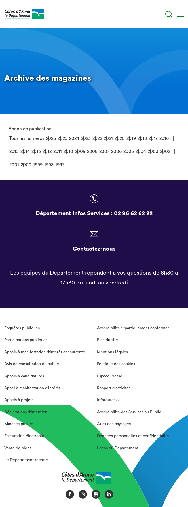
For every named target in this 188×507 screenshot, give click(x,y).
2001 (14, 164)
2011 (57, 151)
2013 (36, 151)
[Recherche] (168, 14)
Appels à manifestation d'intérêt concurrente (44, 352)
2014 (25, 151)
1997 (59, 164)
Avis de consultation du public (31, 364)
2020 (120, 138)
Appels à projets (18, 400)
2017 (153, 138)
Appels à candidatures (24, 376)
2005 (128, 151)
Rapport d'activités (113, 388)
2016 (164, 138)
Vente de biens (17, 448)
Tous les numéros (26, 138)
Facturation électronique (26, 436)
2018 (142, 138)
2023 (86, 138)
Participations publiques (25, 340)
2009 (80, 151)
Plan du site (107, 340)
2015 (14, 151)
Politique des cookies (116, 364)
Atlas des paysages (114, 424)
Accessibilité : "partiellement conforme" (133, 328)
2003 (153, 151)
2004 (141, 151)
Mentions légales (112, 352)
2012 (47, 151)
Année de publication (30, 129)
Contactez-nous (94, 249)
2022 (97, 138)
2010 (68, 151)
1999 (38, 164)
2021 (108, 138)
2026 (51, 138)
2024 (74, 138)
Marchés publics (18, 424)
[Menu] (180, 14)
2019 (131, 138)
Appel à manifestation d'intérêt (32, 388)
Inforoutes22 (108, 400)
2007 (104, 151)
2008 (92, 151)
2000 (26, 164)
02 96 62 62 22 (133, 213)
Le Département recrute (26, 460)
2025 (62, 138)
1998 (49, 164)
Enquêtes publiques (22, 328)
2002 (165, 151)
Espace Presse (109, 376)
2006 (116, 151)
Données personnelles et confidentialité (133, 436)
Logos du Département (117, 448)
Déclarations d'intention (25, 412)
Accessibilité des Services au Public (129, 412)
